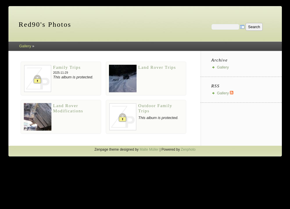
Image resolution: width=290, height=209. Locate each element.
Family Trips (67, 67)
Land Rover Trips (157, 67)
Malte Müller (148, 149)
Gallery (25, 46)
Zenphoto (188, 149)
